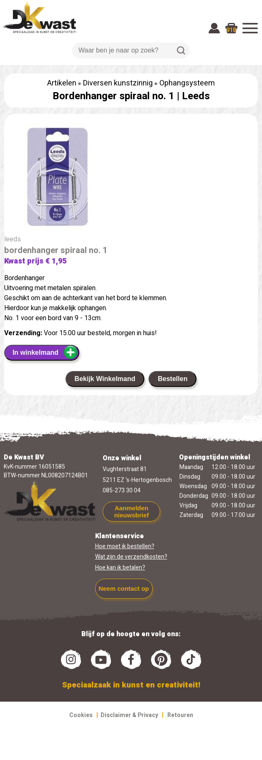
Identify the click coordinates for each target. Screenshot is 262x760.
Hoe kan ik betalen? (120, 567)
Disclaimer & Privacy (129, 715)
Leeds (196, 96)
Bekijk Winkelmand (105, 378)
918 (231, 30)
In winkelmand (45, 352)
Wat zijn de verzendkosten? (131, 556)
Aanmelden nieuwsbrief (131, 511)
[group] (131, 179)
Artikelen (61, 83)
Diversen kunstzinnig (118, 83)
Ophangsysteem (187, 83)
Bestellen (172, 378)
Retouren (180, 715)
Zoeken (181, 50)
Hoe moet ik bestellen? (124, 546)
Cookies (81, 715)
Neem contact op (123, 588)
